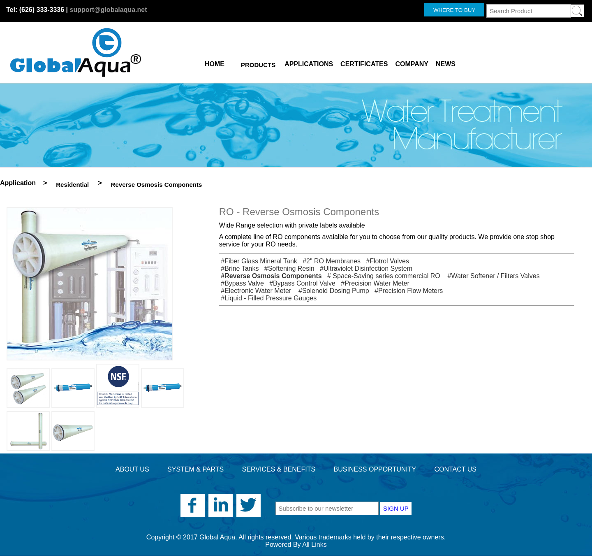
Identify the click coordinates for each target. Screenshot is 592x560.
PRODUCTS (258, 64)
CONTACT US (455, 469)
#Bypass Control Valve (300, 283)
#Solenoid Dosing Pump (332, 290)
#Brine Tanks (239, 268)
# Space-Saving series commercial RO (383, 275)
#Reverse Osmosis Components (270, 275)
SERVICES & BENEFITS (278, 469)
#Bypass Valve (241, 283)
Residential (72, 184)
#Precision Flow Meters (407, 290)
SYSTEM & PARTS (195, 469)
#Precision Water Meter (373, 283)
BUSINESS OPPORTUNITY (375, 469)
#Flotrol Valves (385, 261)
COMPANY (411, 62)
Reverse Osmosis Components (156, 184)
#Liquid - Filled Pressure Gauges (268, 298)
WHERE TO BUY (454, 10)
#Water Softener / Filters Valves (492, 275)
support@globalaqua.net (108, 9)
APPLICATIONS (308, 62)
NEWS (446, 62)
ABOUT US (132, 469)
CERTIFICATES (364, 62)
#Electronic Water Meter (256, 290)
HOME (214, 62)
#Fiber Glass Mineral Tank (258, 261)
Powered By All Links (295, 544)
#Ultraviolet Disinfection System (364, 268)
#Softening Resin (287, 268)
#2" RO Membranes (330, 261)
